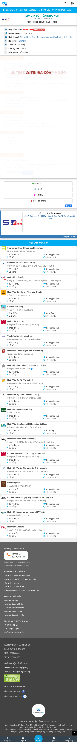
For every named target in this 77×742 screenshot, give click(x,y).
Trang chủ (7, 10)
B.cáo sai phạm (38, 201)
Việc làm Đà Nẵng (11, 601)
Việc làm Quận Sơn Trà (13, 612)
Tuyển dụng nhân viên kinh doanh (17, 576)
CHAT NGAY (38, 184)
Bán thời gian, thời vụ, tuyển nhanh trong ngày (22, 591)
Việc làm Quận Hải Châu (14, 604)
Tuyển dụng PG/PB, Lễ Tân (14, 587)
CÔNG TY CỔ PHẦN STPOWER (41, 15)
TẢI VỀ (38, 190)
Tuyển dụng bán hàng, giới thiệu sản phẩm (20, 580)
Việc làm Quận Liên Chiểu (14, 615)
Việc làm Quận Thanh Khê (14, 608)
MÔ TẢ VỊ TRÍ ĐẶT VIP (13, 629)
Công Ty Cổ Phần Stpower (27, 10)
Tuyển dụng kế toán (12, 583)
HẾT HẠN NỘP (39, 30)
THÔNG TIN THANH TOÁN (14, 633)
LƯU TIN (38, 195)
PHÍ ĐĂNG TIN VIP (12, 626)
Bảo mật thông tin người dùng (17, 672)
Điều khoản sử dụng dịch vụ (16, 668)
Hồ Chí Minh (21, 41)
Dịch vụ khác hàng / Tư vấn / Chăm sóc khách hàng (41, 37)
